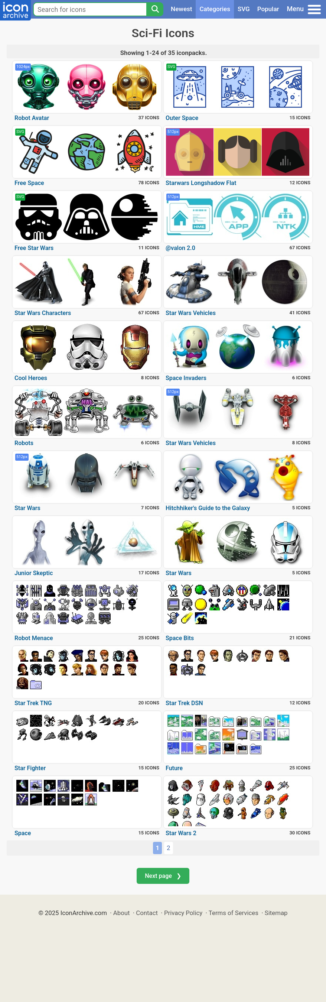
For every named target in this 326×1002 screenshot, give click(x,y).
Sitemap (276, 913)
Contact (147, 913)
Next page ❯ (163, 875)
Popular (268, 9)
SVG (244, 9)
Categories (214, 9)
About (121, 913)
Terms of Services (233, 913)
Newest (181, 9)
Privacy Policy (183, 913)
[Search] (154, 9)
